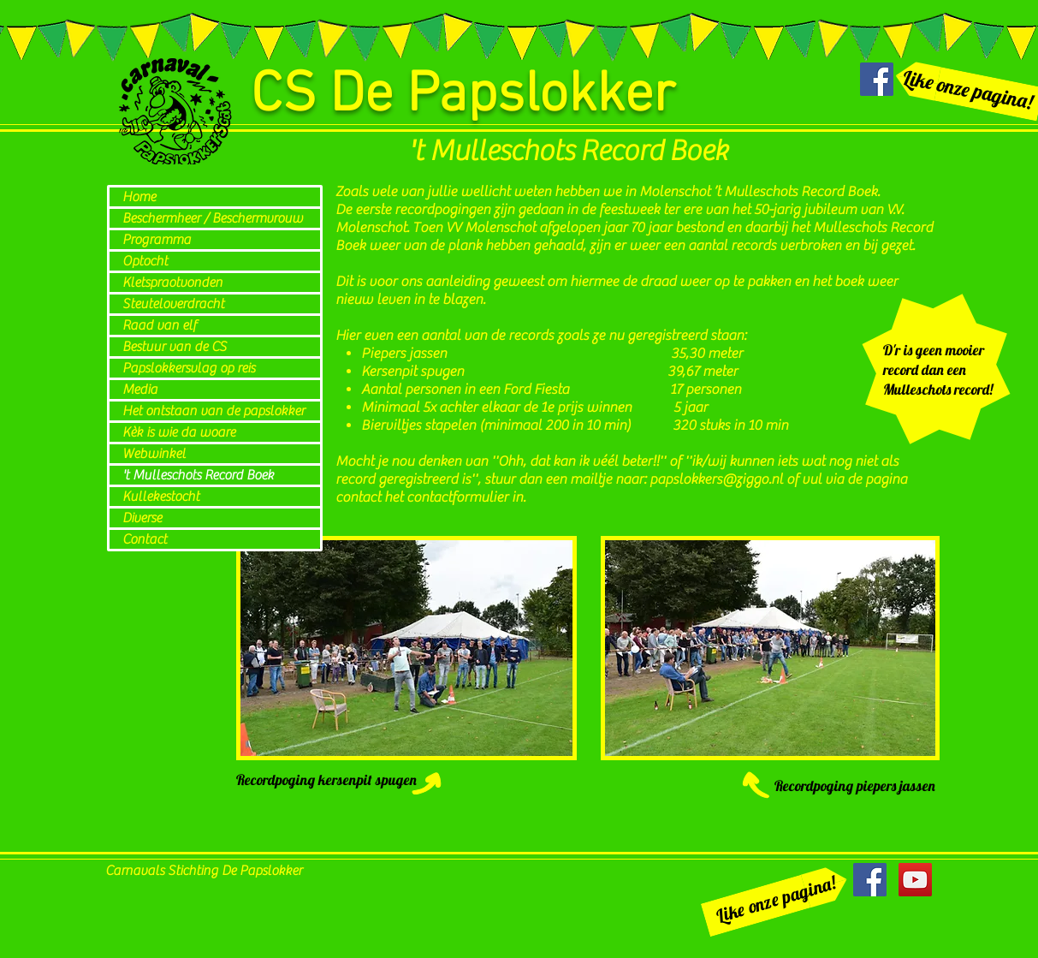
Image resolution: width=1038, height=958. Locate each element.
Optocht (145, 261)
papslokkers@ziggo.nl (716, 479)
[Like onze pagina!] (775, 900)
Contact (144, 539)
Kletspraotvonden (172, 282)
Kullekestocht (160, 496)
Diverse (142, 518)
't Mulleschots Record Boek (198, 475)
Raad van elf (159, 325)
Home (139, 197)
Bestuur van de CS (174, 346)
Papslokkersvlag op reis (188, 368)
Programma (156, 239)
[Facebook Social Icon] (876, 79)
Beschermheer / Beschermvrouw (212, 218)
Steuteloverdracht (173, 304)
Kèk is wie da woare (178, 432)
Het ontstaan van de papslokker (213, 411)
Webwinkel (154, 453)
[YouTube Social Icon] (915, 879)
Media (139, 389)
